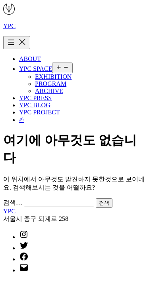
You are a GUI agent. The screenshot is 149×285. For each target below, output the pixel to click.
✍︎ (21, 119)
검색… (12, 202)
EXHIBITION (53, 76)
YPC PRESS (35, 98)
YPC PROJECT (39, 112)
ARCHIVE (49, 90)
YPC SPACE (35, 68)
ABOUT (30, 58)
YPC (9, 26)
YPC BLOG (34, 105)
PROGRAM (50, 83)
